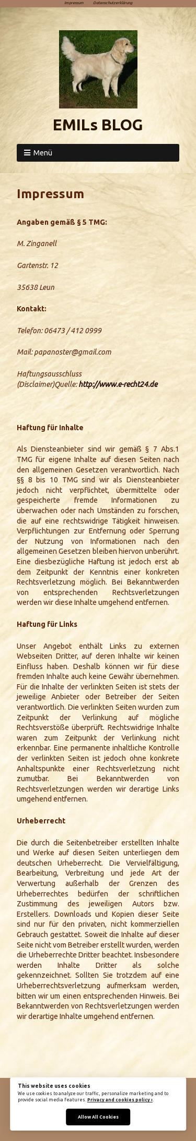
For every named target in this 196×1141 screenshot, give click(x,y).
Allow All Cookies (98, 1117)
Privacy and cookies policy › (120, 1099)
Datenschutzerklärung (112, 3)
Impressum (74, 3)
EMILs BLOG (98, 124)
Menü (42, 153)
